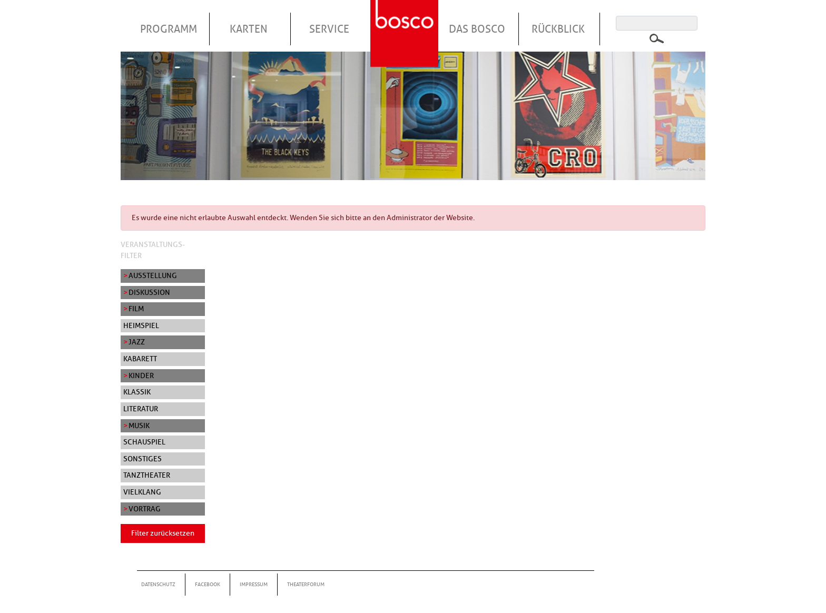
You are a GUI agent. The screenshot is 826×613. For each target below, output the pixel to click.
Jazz (137, 342)
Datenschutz (158, 584)
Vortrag (145, 508)
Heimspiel (141, 325)
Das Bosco (477, 29)
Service (329, 29)
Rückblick (558, 29)
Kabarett (140, 358)
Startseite (406, 20)
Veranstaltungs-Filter (153, 250)
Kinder (141, 375)
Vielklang (142, 492)
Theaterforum (305, 584)
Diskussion (149, 292)
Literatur (140, 408)
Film (136, 308)
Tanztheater (146, 475)
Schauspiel (144, 442)
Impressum (254, 584)
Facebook (207, 584)
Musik (139, 425)
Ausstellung (153, 275)
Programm (168, 29)
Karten (249, 29)
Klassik (137, 392)
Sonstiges (142, 458)
